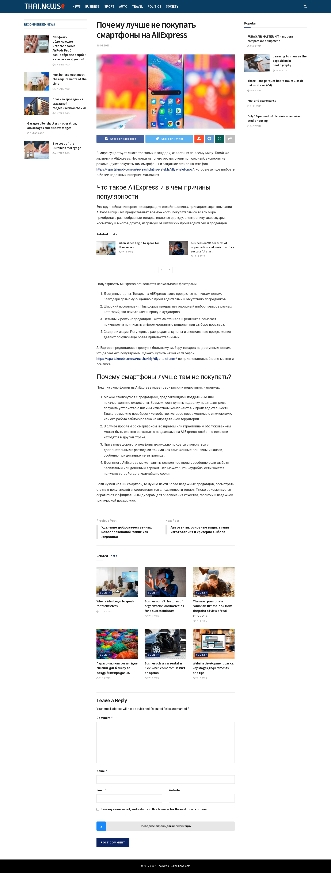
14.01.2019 (254, 106)
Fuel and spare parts (261, 101)
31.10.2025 (103, 678)
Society (172, 6)
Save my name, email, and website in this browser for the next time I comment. (155, 809)
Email (101, 790)
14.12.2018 (254, 126)
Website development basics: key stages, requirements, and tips (213, 668)
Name (101, 771)
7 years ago (61, 89)
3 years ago (61, 64)
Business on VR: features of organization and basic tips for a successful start (213, 247)
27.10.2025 (152, 678)
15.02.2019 (254, 90)
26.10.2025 (200, 678)
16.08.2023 (103, 45)
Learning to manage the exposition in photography (290, 60)
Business (92, 6)
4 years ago (61, 153)
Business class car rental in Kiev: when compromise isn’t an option (165, 668)
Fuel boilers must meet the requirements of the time (70, 79)
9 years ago (35, 133)
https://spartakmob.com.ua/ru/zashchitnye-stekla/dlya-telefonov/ (145, 169)
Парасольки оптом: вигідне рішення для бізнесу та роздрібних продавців (116, 668)
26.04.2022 (280, 70)
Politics (154, 6)
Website (174, 790)
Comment (104, 718)
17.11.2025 (198, 256)
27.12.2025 (126, 252)
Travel (137, 6)
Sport (109, 6)
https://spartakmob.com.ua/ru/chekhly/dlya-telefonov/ (136, 359)
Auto (123, 6)
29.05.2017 (254, 46)
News (76, 6)
